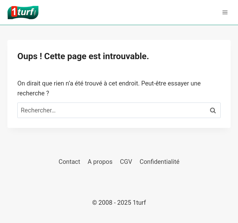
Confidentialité (159, 161)
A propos (100, 161)
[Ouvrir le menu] (225, 12)
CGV (126, 161)
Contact (69, 161)
